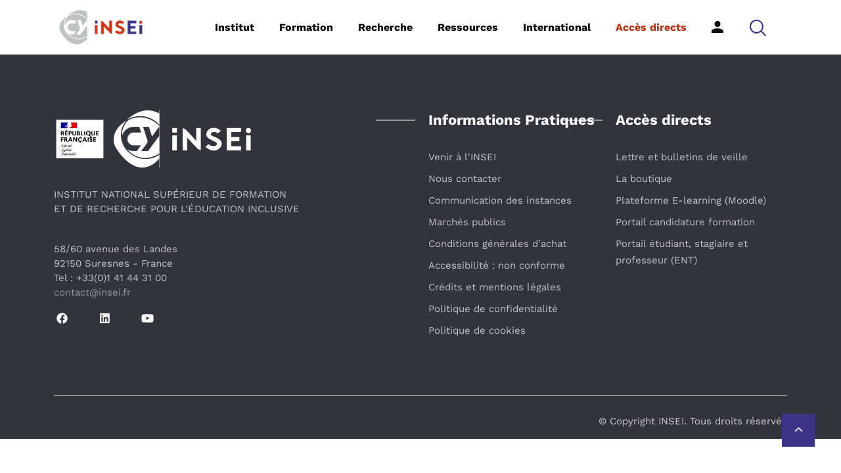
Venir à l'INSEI (462, 157)
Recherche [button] (385, 27)
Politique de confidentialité (493, 309)
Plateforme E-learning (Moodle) (691, 200)
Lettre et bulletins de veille (682, 157)
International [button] (557, 27)
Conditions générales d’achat (497, 244)
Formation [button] (306, 27)
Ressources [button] (468, 27)
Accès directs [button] (651, 27)
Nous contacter (464, 179)
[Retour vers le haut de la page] (798, 430)
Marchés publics (467, 222)
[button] (758, 27)
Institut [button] (234, 27)
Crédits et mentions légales (494, 287)
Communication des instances (500, 200)
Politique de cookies (477, 330)
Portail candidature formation (685, 222)
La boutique (644, 179)
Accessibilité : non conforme (496, 265)
